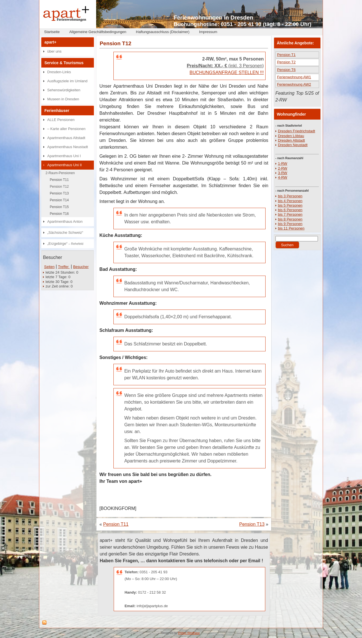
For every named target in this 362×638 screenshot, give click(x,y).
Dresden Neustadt (293, 145)
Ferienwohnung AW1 (294, 77)
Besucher (81, 267)
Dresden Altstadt (291, 140)
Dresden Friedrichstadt (296, 131)
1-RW (282, 163)
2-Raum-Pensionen (60, 173)
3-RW (282, 173)
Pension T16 (59, 214)
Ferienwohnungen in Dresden (213, 17)
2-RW (282, 168)
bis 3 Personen (290, 196)
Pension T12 (59, 187)
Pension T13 (59, 193)
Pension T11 (59, 180)
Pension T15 (59, 207)
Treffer (64, 267)
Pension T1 (286, 55)
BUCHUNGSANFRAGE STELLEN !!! (226, 72)
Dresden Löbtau (291, 136)
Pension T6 (286, 70)
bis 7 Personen (290, 214)
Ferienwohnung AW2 (294, 84)
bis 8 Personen (290, 219)
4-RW (282, 177)
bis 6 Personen (290, 210)
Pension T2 (286, 62)
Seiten (49, 267)
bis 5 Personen (290, 205)
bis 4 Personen (290, 201)
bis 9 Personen (290, 224)
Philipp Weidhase (189, 633)
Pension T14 (59, 200)
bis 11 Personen (291, 228)
